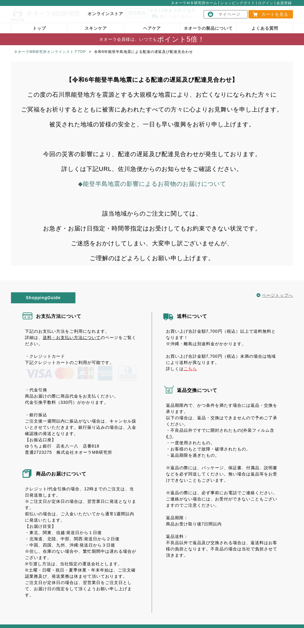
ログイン (265, 3)
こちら (190, 364)
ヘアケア (152, 23)
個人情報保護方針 (162, 617)
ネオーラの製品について (208, 23)
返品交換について (197, 385)
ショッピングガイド (237, 3)
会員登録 (284, 3)
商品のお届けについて (61, 454)
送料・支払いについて (116, 617)
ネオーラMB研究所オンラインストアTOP (50, 47)
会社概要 (23, 617)
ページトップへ (277, 290)
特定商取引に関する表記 (64, 617)
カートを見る (275, 14)
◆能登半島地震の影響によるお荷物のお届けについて (152, 179)
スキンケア (96, 23)
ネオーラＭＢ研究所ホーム (194, 3)
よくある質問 (264, 23)
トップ (39, 23)
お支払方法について (58, 311)
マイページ (229, 14)
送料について (192, 311)
